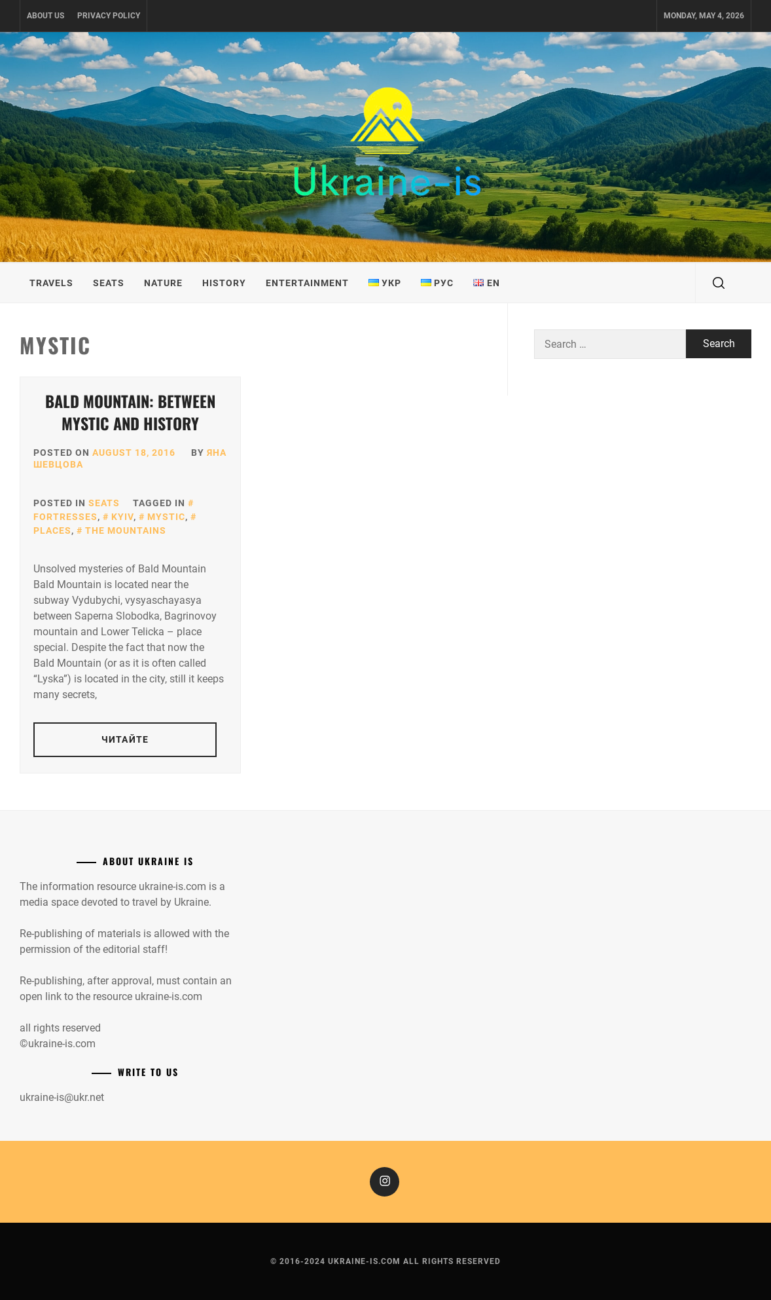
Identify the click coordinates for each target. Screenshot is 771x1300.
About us (45, 15)
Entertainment (307, 283)
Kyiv (122, 516)
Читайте (125, 739)
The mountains (125, 530)
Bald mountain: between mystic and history (130, 412)
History (224, 283)
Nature (163, 283)
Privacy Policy (108, 15)
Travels (51, 283)
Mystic (166, 516)
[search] (719, 283)
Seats (108, 283)
